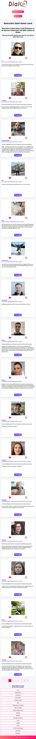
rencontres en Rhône (19, 687)
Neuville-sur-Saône (18, 718)
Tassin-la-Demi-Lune (18, 710)
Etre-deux (4, 659)
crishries (4, 580)
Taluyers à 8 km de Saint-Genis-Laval (11, 221)
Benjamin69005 (5, 140)
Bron (18, 702)
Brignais (18, 713)
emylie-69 (4, 460)
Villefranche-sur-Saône (17, 705)
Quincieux (18, 730)
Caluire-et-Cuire (18, 700)
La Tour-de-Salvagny (18, 728)
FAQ (17, 737)
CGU (20, 737)
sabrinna (4, 540)
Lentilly (18, 723)
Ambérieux (18, 733)
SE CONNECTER (18, 16)
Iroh (3, 180)
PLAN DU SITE (25, 737)
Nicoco (3, 340)
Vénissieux (18, 695)
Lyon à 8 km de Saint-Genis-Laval (10, 62)
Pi (2, 60)
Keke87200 (4, 300)
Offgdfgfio (4, 500)
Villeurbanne (18, 692)
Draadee (4, 420)
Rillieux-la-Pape (18, 708)
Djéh (3, 220)
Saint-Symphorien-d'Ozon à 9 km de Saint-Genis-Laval (15, 501)
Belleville (18, 715)
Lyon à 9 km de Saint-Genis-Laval (10, 541)
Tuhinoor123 (5, 260)
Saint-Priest (18, 697)
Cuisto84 (4, 100)
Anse (18, 720)
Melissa (4, 380)
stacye (3, 620)
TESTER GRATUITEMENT (18, 11)
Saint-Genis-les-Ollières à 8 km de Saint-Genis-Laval (14, 461)
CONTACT (32, 737)
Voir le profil (18, 75)
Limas (18, 725)
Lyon (18, 690)
